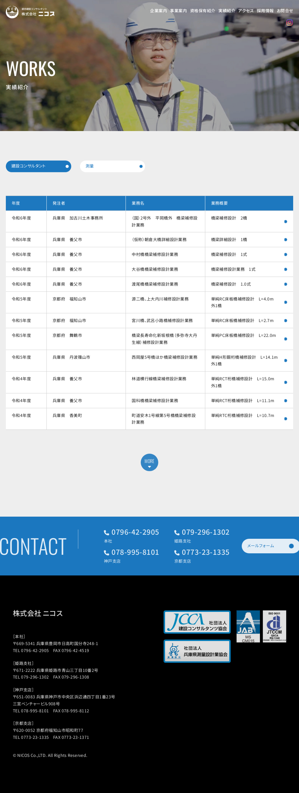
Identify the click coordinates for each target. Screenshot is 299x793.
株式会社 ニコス (46, 613)
